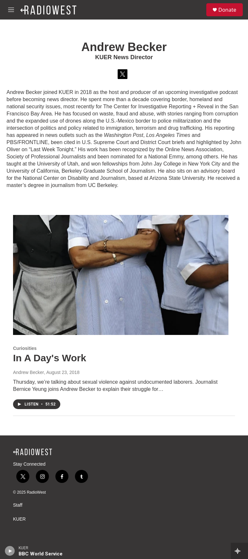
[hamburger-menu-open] (11, 9)
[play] (10, 551)
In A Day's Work (49, 358)
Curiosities (24, 348)
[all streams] (239, 551)
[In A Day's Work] (120, 275)
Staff (17, 505)
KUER (19, 519)
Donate (227, 10)
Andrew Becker (28, 372)
